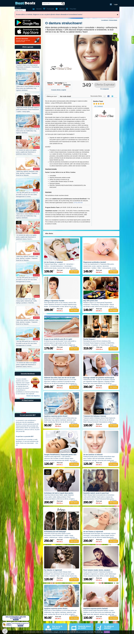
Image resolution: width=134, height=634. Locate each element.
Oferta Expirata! (105, 84)
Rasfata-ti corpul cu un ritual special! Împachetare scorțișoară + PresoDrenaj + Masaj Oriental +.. (27, 67)
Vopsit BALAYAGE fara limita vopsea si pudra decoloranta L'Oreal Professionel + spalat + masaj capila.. (27, 109)
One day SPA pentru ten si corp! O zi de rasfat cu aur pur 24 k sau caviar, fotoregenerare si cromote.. (27, 343)
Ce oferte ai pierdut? (109, 627)
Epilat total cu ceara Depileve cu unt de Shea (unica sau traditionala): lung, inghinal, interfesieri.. (27, 88)
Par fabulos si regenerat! (53, 570)
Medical (61, 9)
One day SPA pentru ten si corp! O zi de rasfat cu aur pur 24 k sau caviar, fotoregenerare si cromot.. (27, 194)
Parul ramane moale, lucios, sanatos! (96, 570)
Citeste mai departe (32, 396)
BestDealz (25, 3)
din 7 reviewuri (98, 106)
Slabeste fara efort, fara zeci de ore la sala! (59, 377)
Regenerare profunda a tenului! (94, 262)
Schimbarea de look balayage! (55, 531)
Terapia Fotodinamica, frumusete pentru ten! (60, 454)
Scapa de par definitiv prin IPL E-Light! (58, 339)
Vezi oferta (74, 272)
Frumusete (50, 9)
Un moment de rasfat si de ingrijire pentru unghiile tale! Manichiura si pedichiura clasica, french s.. (26, 152)
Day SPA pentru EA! (90, 301)
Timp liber (73, 9)
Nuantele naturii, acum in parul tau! (96, 493)
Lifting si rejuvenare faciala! (54, 301)
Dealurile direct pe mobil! (84, 627)
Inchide (117, 14)
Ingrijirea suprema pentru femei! (55, 416)
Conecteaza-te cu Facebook (111, 4)
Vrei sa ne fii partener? (57, 627)
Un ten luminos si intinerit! (93, 454)
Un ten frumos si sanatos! (53, 262)
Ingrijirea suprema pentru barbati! (95, 608)
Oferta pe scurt (52, 96)
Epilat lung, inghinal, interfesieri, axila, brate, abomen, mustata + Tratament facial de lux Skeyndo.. (27, 173)
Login (116, 4)
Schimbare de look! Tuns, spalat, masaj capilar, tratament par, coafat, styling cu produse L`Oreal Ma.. (26, 301)
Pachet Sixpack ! (89, 339)
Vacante (39, 9)
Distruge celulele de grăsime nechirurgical (98, 377)
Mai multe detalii (65, 96)
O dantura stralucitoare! (63, 23)
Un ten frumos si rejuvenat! (93, 531)
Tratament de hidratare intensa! (94, 416)
